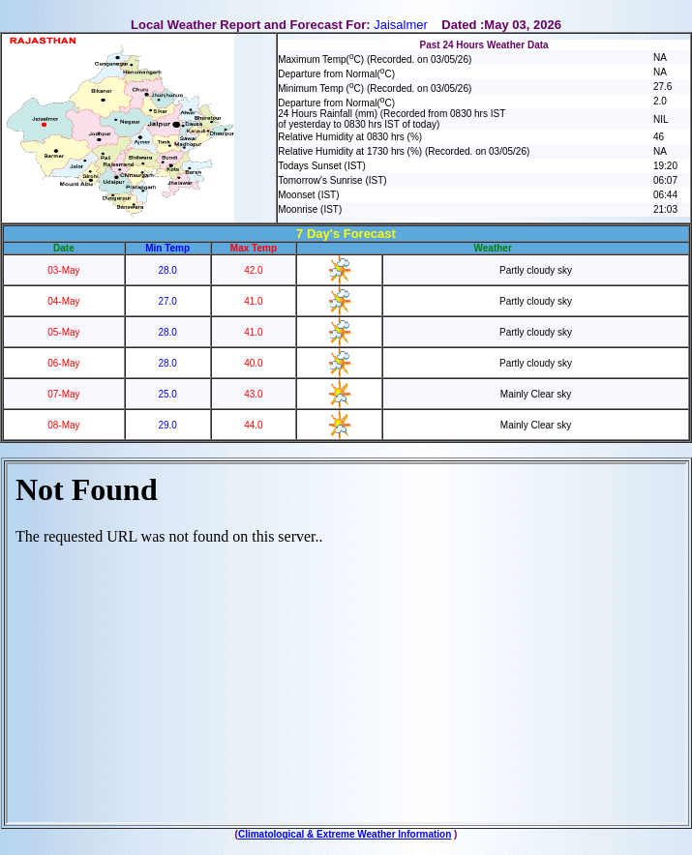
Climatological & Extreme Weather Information (344, 834)
